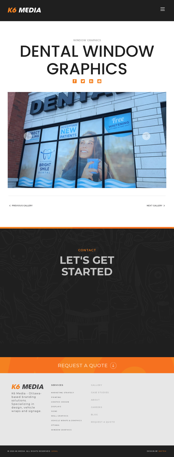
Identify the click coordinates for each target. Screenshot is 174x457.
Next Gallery (156, 205)
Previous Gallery (20, 205)
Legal (54, 451)
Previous (28, 136)
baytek (162, 451)
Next (146, 136)
